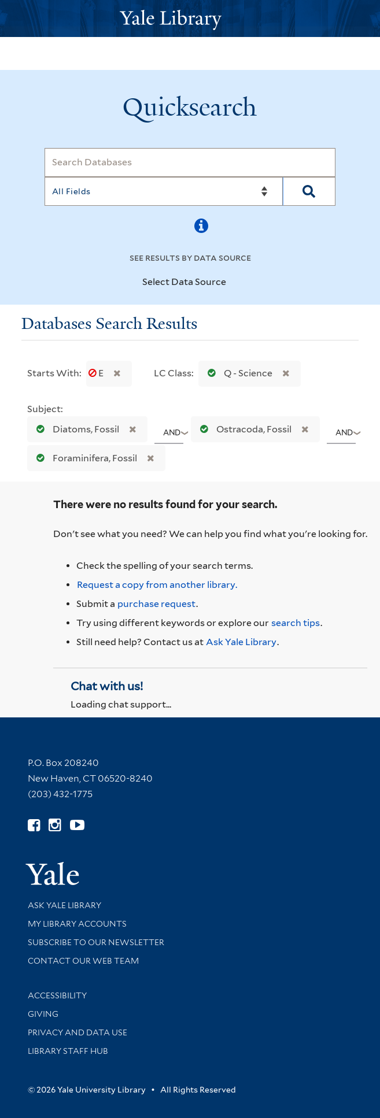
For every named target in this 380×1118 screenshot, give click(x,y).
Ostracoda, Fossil (243, 429)
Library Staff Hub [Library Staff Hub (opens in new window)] (68, 1051)
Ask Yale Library (241, 641)
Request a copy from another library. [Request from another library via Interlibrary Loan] (157, 584)
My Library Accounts (77, 923)
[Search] (190, 162)
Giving (43, 1014)
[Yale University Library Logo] (190, 19)
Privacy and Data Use (77, 1032)
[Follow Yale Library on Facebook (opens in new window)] (34, 825)
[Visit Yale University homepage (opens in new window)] (52, 869)
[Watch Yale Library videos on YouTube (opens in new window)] (77, 825)
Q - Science (237, 373)
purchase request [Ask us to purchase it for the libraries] (156, 603)
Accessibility (57, 995)
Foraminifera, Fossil (84, 458)
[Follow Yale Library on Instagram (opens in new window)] (55, 825)
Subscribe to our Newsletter (96, 942)
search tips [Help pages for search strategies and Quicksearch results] (295, 622)
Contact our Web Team (83, 960)
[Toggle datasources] (236, 283)
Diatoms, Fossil (75, 429)
